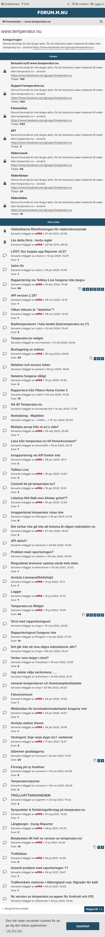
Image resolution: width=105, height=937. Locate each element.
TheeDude (41, 662)
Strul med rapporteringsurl (31, 621)
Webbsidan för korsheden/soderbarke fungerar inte (49, 708)
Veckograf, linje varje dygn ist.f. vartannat (41, 737)
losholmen (41, 676)
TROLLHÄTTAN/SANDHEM (31, 795)
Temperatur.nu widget (27, 338)
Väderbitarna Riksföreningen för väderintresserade (48, 229)
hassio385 (41, 445)
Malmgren (41, 516)
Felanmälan (19, 108)
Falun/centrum (21, 694)
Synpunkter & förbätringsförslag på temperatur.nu (48, 809)
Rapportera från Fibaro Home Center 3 (39, 390)
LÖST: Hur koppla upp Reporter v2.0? (38, 251)
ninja (38, 687)
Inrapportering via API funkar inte (35, 455)
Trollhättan (19, 853)
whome (39, 255)
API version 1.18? (24, 295)
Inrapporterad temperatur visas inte (37, 512)
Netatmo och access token (30, 365)
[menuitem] (25, 4)
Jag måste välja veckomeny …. (34, 672)
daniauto (40, 545)
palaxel (39, 369)
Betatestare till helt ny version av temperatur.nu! (46, 838)
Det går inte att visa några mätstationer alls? (44, 647)
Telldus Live (20, 469)
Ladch (39, 328)
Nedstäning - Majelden (27, 415)
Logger (16, 591)
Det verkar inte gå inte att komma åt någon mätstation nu (53, 526)
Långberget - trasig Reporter (32, 824)
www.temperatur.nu (21, 31)
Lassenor (40, 771)
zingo (38, 625)
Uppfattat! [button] (83, 926)
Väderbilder (19, 198)
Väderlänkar (19, 175)
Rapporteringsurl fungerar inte (33, 632)
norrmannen (42, 342)
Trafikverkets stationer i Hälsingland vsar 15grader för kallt (54, 882)
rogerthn (40, 799)
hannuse (40, 755)
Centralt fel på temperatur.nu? (33, 484)
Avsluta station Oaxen (27, 723)
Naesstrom (42, 567)
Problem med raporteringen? (32, 552)
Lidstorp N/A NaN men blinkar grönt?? (39, 498)
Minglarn (40, 636)
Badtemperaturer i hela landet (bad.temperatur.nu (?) (50, 324)
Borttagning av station (27, 349)
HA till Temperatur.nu (26, 404)
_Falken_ (41, 420)
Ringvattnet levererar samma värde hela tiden (44, 563)
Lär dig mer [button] (14, 930)
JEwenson (41, 900)
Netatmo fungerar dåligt (28, 376)
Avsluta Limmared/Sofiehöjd (32, 577)
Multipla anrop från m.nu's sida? (35, 427)
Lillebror (40, 556)
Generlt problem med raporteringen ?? (39, 868)
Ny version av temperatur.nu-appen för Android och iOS (52, 896)
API (13, 130)
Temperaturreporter (25, 781)
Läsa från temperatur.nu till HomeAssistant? (43, 441)
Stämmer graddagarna (27, 751)
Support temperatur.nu (27, 85)
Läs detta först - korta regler (31, 240)
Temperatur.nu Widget (27, 606)
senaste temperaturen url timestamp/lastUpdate (46, 683)
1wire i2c (17, 265)
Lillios (38, 270)
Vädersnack (19, 153)
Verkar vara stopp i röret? (30, 658)
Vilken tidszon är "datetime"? (32, 309)
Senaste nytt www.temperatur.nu (35, 63)
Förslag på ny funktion (27, 767)
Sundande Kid (43, 408)
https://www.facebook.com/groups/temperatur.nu (63, 47)
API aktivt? (19, 540)
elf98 (38, 233)
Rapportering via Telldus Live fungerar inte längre (48, 280)
